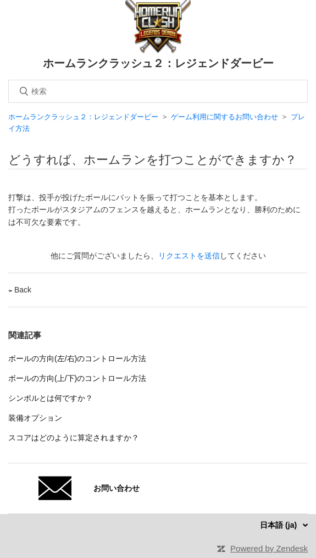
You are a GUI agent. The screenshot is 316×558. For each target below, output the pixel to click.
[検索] (158, 91)
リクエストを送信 (189, 255)
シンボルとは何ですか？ (50, 398)
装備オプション (35, 417)
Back (19, 289)
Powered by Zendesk (269, 548)
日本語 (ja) (279, 525)
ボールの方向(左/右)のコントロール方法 (77, 358)
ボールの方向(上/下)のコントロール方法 (77, 378)
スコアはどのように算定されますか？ (73, 437)
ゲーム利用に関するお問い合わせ (224, 117)
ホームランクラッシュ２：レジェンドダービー (84, 117)
